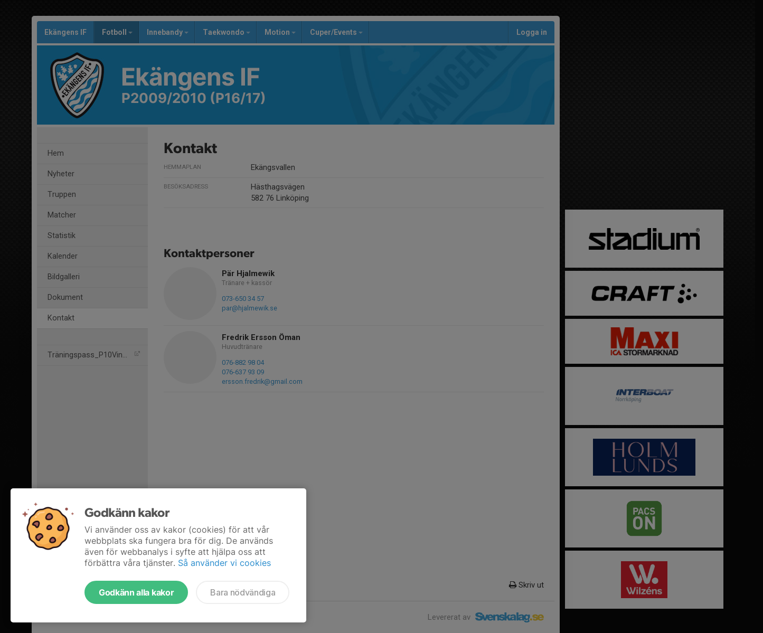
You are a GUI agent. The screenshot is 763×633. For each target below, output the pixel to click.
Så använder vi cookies (224, 563)
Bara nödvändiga (242, 592)
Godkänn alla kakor (136, 592)
